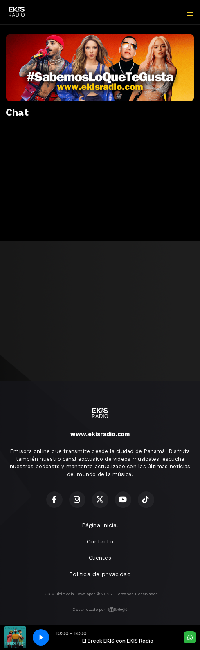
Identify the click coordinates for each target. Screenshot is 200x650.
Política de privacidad (100, 574)
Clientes (100, 557)
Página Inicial (100, 525)
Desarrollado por (99, 609)
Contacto (100, 541)
